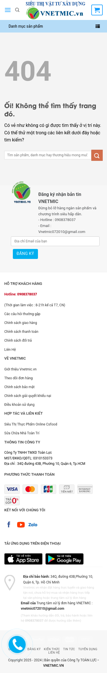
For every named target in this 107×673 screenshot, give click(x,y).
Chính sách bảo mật (19, 387)
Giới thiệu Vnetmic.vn (20, 369)
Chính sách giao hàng (20, 323)
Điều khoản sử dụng (19, 405)
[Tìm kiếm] (17, 10)
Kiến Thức (52, 649)
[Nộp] (97, 155)
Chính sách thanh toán (21, 332)
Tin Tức (69, 649)
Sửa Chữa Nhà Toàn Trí (21, 433)
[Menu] (7, 10)
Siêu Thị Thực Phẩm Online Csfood (30, 424)
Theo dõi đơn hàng (18, 378)
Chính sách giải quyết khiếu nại (27, 396)
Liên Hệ (10, 350)
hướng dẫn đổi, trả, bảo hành (59, 615)
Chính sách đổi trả (18, 340)
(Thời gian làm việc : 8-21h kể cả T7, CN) (34, 305)
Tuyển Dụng (87, 649)
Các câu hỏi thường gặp (22, 314)
